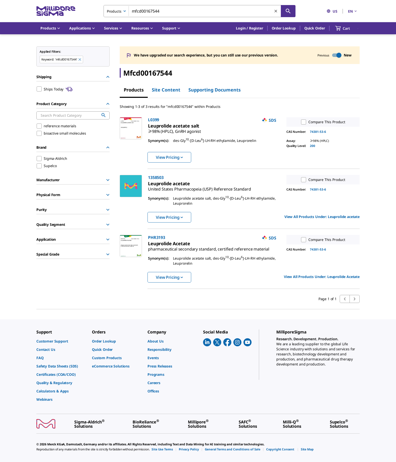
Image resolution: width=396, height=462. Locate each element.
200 (312, 146)
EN (353, 11)
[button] (249, 28)
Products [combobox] (114, 11)
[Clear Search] (276, 11)
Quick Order (314, 28)
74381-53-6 (318, 132)
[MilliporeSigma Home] (55, 11)
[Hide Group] (108, 77)
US (332, 11)
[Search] (288, 11)
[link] (174, 129)
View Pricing (169, 157)
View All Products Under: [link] (322, 216)
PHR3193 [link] (156, 237)
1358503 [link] (156, 177)
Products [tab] (134, 90)
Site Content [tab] (166, 90)
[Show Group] (108, 180)
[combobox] (199, 11)
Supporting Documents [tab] (214, 90)
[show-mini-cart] (347, 28)
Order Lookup (284, 28)
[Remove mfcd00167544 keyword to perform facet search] (80, 60)
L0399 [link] (153, 119)
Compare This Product (322, 122)
